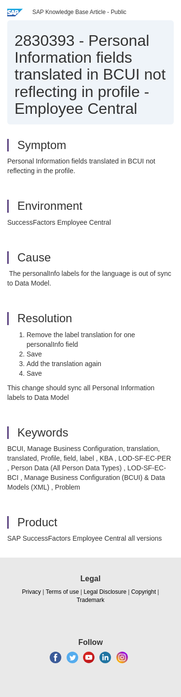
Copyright (143, 591)
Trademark (91, 600)
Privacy (31, 591)
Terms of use (62, 591)
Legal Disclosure (105, 591)
